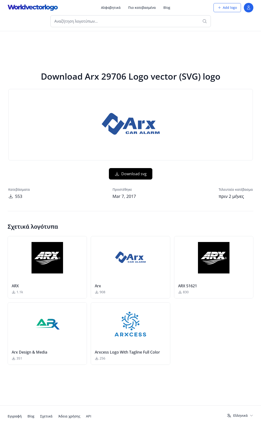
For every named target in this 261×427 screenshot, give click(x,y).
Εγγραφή (15, 416)
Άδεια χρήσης (69, 416)
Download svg (131, 173)
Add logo (227, 7)
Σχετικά (46, 416)
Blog (166, 7)
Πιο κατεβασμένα (142, 7)
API (88, 416)
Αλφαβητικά (111, 7)
